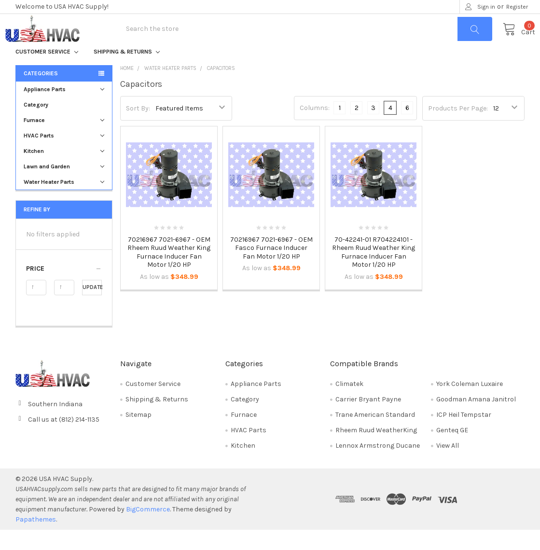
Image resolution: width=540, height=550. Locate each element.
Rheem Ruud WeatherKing (376, 450)
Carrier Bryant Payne (368, 419)
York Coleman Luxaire (469, 404)
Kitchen (64, 171)
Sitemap (138, 435)
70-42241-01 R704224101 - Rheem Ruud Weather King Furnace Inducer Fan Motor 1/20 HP (373, 272)
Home (127, 88)
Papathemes (35, 540)
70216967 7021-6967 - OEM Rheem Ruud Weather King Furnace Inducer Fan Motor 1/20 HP (168, 272)
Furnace (64, 140)
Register (517, 6)
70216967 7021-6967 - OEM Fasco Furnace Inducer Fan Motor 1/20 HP (271, 267)
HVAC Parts (64, 155)
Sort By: (138, 128)
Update (92, 307)
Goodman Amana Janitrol (476, 419)
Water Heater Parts (64, 202)
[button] (64, 289)
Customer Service (46, 72)
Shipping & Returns (127, 72)
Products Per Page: (458, 128)
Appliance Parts (64, 109)
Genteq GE (452, 450)
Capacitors (221, 88)
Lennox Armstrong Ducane (377, 466)
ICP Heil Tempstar (463, 435)
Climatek (349, 404)
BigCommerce (148, 529)
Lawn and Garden (64, 186)
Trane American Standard (375, 435)
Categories (41, 93)
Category (36, 125)
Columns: (315, 128)
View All (447, 466)
